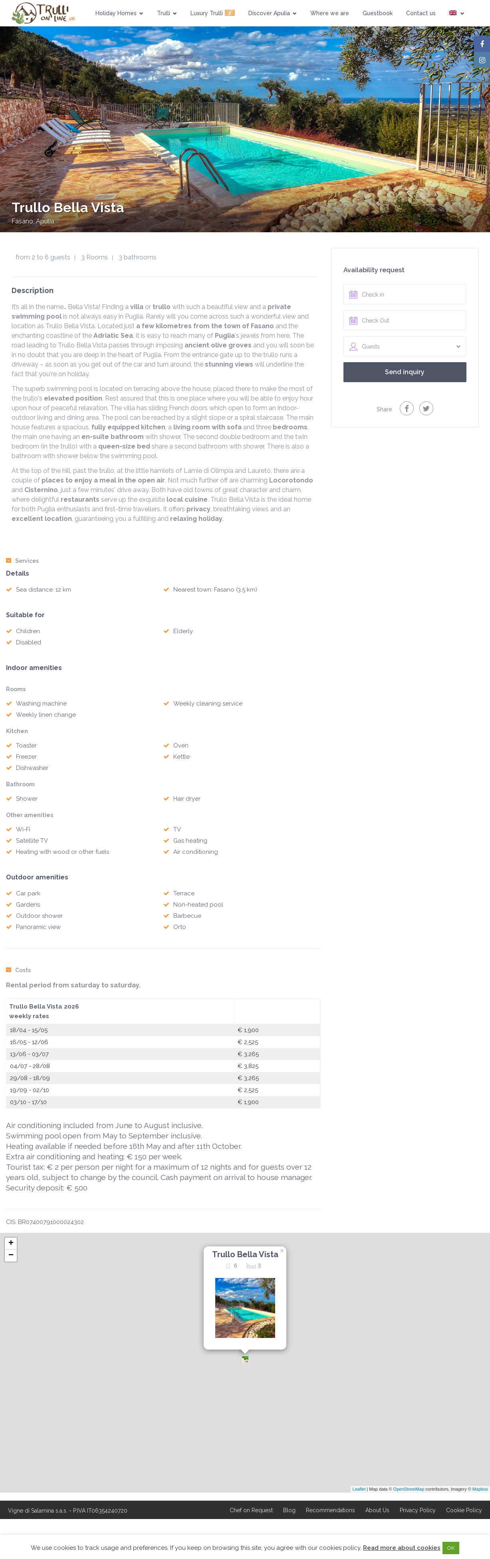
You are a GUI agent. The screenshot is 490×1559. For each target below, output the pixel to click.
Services (22, 561)
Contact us (421, 13)
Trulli (167, 13)
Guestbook (378, 13)
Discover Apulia (272, 13)
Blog (289, 1510)
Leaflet (359, 1489)
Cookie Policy (464, 1510)
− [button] (11, 1256)
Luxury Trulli (212, 12)
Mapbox (480, 1489)
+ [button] (11, 1244)
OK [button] (450, 1548)
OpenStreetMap (409, 1489)
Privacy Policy (418, 1510)
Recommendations (330, 1510)
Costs (18, 970)
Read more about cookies (401, 1547)
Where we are (329, 13)
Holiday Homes (119, 13)
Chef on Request (251, 1510)
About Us (377, 1510)
